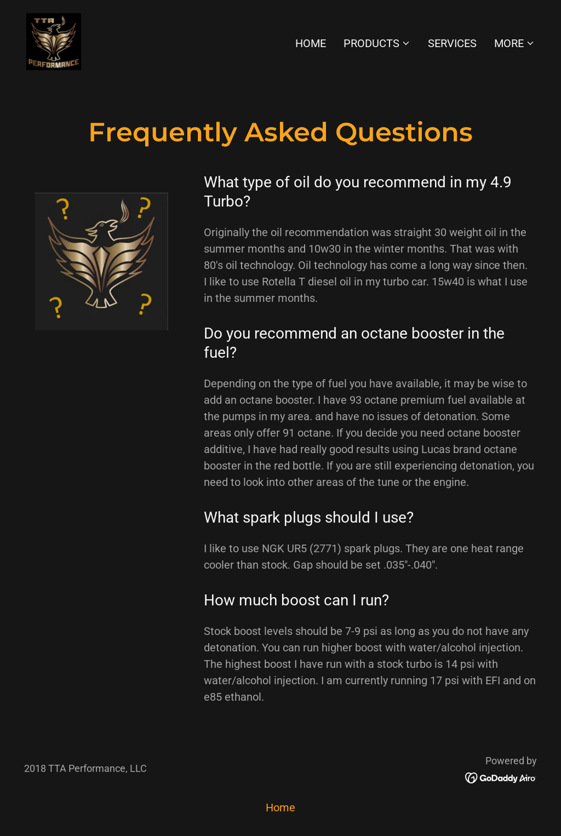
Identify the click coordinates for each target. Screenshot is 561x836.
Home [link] (310, 43)
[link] (53, 40)
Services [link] (452, 43)
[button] (377, 43)
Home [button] (280, 807)
